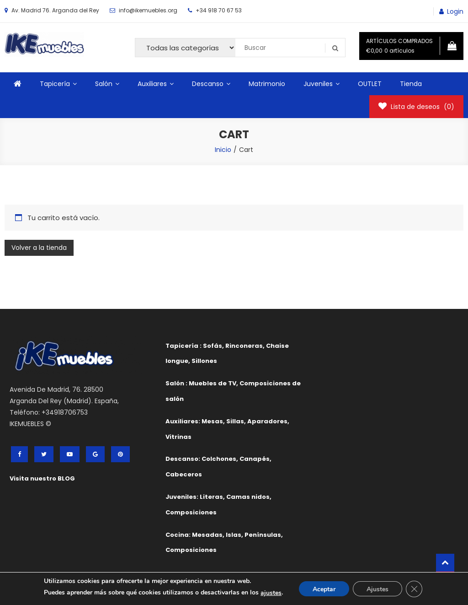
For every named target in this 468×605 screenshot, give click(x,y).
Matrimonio (267, 83)
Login (455, 11)
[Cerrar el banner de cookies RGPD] (414, 589)
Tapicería (55, 83)
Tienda (411, 83)
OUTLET (370, 83)
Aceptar (324, 589)
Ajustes (377, 589)
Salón (103, 83)
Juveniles (318, 83)
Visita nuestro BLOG (42, 478)
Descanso (207, 83)
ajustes (271, 593)
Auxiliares (152, 83)
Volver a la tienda (39, 247)
